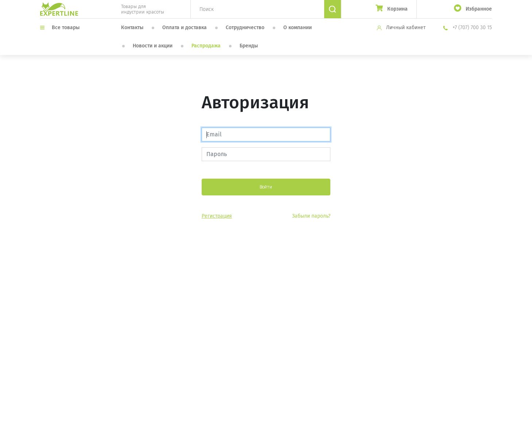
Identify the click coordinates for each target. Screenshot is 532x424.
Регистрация (217, 216)
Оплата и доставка (184, 27)
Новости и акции (152, 46)
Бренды (249, 46)
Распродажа (206, 46)
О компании (297, 27)
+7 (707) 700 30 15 (467, 27)
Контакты (132, 27)
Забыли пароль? (311, 216)
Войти (266, 187)
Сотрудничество (245, 27)
